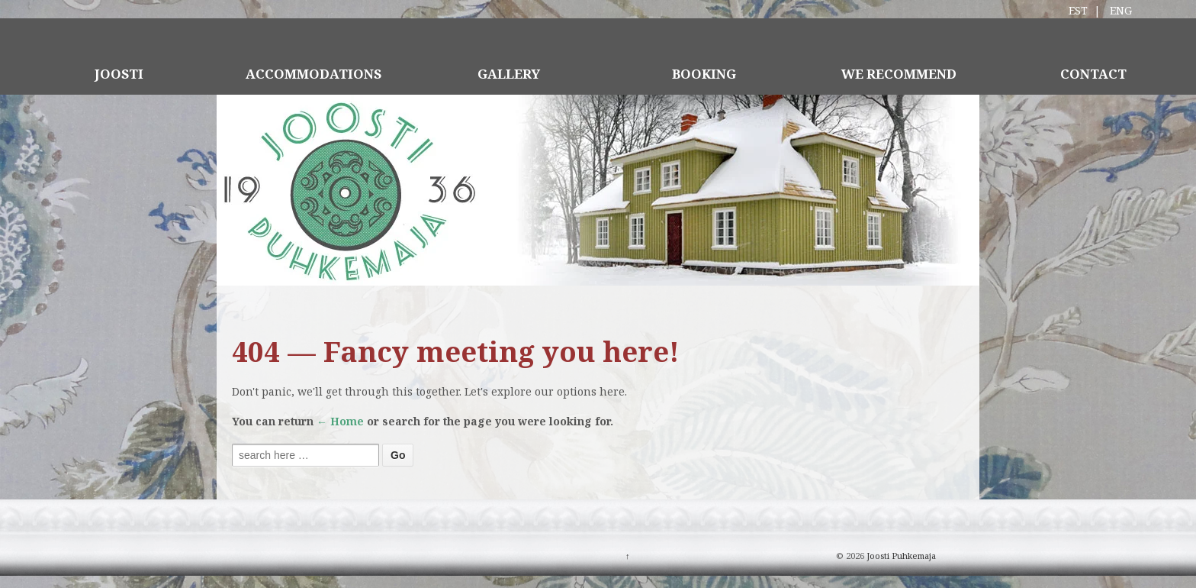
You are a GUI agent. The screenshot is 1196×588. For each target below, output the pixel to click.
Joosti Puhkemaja (900, 555)
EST (1078, 10)
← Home (340, 421)
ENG (1121, 10)
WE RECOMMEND (898, 73)
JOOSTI (119, 73)
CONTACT (1093, 73)
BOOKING (704, 73)
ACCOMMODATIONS (313, 73)
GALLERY (508, 73)
